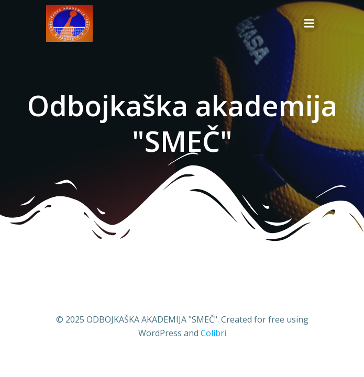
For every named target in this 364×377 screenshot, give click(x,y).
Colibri (213, 333)
